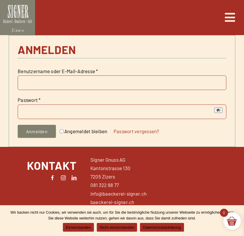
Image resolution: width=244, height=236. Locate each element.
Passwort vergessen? (136, 131)
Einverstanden (78, 227)
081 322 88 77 (104, 185)
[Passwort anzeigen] (218, 110)
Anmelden (37, 131)
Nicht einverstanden (117, 227)
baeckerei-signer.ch (112, 202)
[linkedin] (74, 177)
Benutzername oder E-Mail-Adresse (58, 71)
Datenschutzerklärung (162, 227)
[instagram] (63, 177)
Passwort (29, 100)
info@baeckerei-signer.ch (118, 194)
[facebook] (52, 177)
